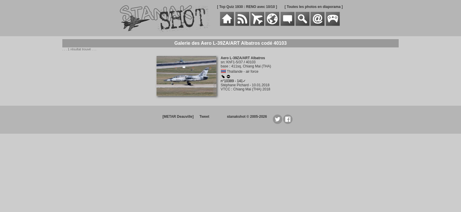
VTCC (225, 89)
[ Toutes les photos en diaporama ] (314, 7)
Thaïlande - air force (242, 71)
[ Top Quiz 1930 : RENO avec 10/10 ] (247, 7)
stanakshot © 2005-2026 (247, 117)
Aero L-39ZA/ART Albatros (243, 58)
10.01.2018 (261, 85)
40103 (250, 62)
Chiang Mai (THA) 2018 (251, 89)
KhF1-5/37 (234, 62)
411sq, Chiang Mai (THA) (251, 66)
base (224, 66)
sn (223, 62)
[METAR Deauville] (178, 117)
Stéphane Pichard (235, 85)
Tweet (204, 117)
